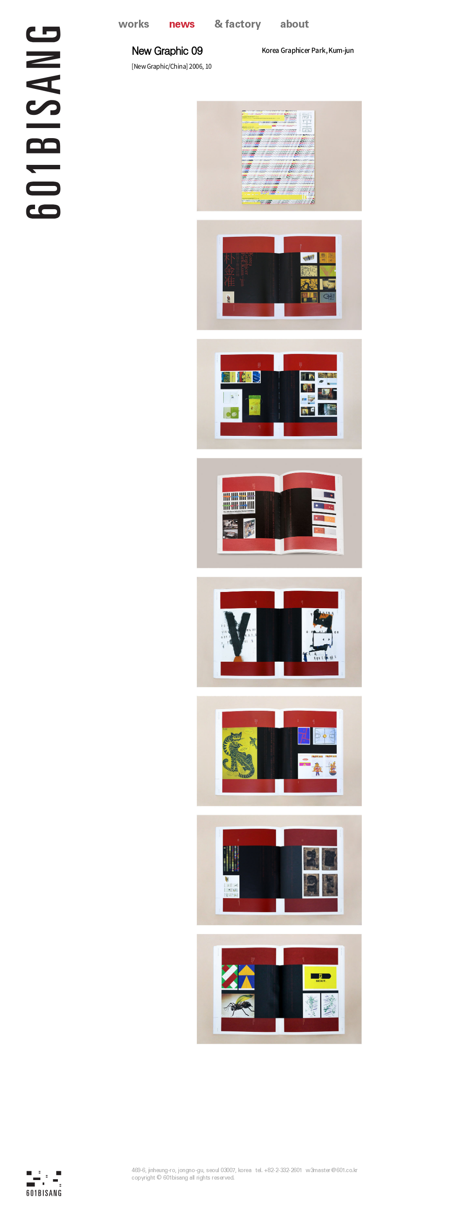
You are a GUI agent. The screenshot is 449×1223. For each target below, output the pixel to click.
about (294, 24)
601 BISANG (43, 122)
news (182, 24)
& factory (237, 24)
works (133, 24)
